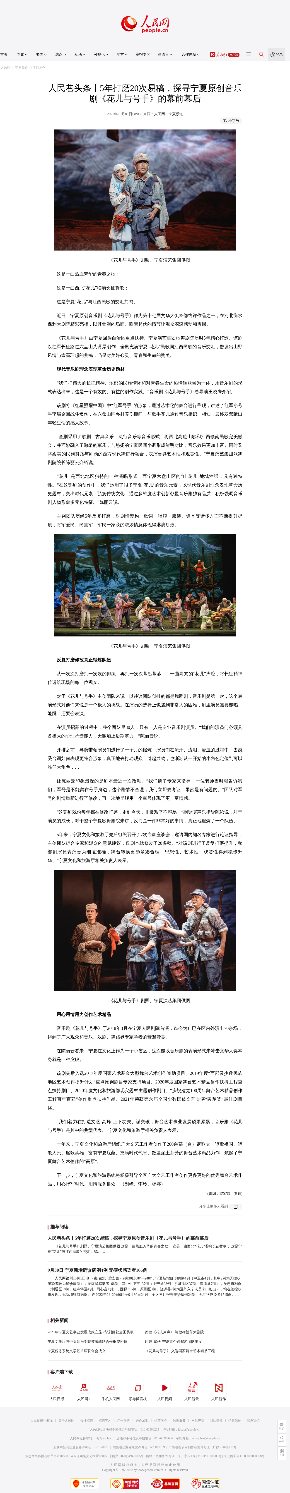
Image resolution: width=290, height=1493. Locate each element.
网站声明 (197, 1420)
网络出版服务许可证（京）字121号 (170, 1456)
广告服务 (123, 1420)
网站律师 (216, 1420)
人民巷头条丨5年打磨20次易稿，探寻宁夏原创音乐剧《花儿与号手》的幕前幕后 (128, 1238)
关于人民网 (66, 1420)
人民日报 (57, 1390)
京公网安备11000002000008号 (244, 1456)
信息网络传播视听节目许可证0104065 (51, 1456)
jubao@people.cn (189, 1429)
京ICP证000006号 (210, 1456)
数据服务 (179, 1420)
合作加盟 (142, 1420)
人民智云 (192, 1390)
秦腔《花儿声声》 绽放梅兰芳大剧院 (174, 1332)
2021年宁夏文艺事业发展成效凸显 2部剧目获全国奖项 (91, 1332)
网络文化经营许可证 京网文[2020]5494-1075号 (112, 1456)
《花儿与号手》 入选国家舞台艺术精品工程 (180, 1351)
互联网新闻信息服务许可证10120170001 (81, 1447)
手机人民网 (111, 1390)
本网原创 (39, 67)
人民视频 (165, 1390)
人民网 (5, 67)
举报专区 (143, 54)
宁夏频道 (21, 67)
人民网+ (84, 1390)
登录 (279, 54)
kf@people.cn (104, 1438)
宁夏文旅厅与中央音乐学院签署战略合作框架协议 (87, 1342)
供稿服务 (160, 1420)
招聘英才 (105, 1420)
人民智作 (219, 1390)
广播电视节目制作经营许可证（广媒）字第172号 (203, 1447)
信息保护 (234, 1420)
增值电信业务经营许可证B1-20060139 (139, 1447)
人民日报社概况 (41, 1420)
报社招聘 (86, 1420)
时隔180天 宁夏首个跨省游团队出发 (173, 1342)
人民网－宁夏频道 (168, 114)
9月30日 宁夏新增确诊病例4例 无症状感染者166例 (97, 1270)
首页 (3, 54)
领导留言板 (138, 1390)
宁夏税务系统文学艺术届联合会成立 (77, 1351)
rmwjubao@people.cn (206, 1438)
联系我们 (253, 1420)
